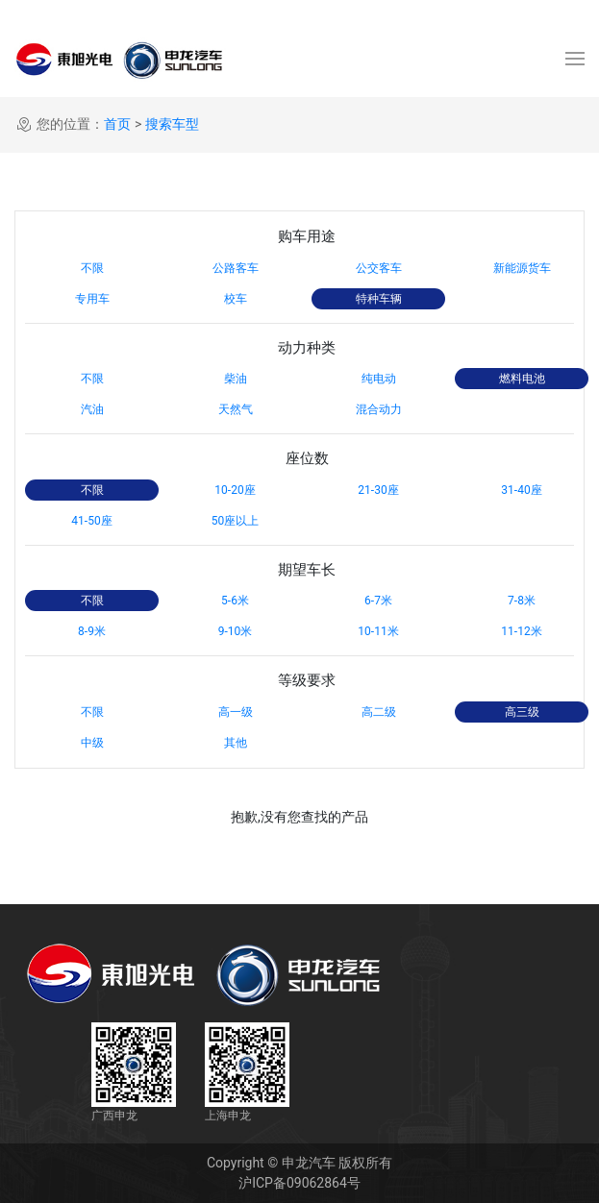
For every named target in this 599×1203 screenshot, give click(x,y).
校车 (235, 299)
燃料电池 (522, 378)
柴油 (235, 378)
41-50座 (91, 521)
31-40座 (521, 490)
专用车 (92, 299)
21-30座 (378, 490)
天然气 (235, 409)
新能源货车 (522, 268)
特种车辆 (379, 299)
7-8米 (522, 600)
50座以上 (236, 521)
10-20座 (234, 490)
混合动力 (379, 409)
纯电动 (379, 378)
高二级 (379, 712)
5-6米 (235, 600)
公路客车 (235, 268)
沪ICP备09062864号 (299, 1183)
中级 (92, 742)
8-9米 (92, 631)
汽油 (92, 409)
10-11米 (378, 631)
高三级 (522, 712)
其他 (235, 742)
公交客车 (379, 268)
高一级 (235, 712)
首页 (117, 124)
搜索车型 (172, 124)
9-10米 (235, 631)
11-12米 (521, 631)
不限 (92, 268)
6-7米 (378, 600)
